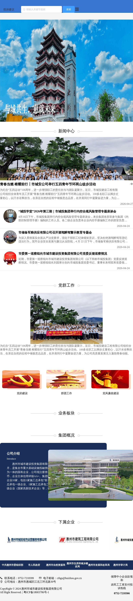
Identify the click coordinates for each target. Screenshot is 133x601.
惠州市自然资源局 (55, 565)
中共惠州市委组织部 (12, 565)
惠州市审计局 (120, 565)
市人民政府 (34, 565)
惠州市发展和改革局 (99, 565)
